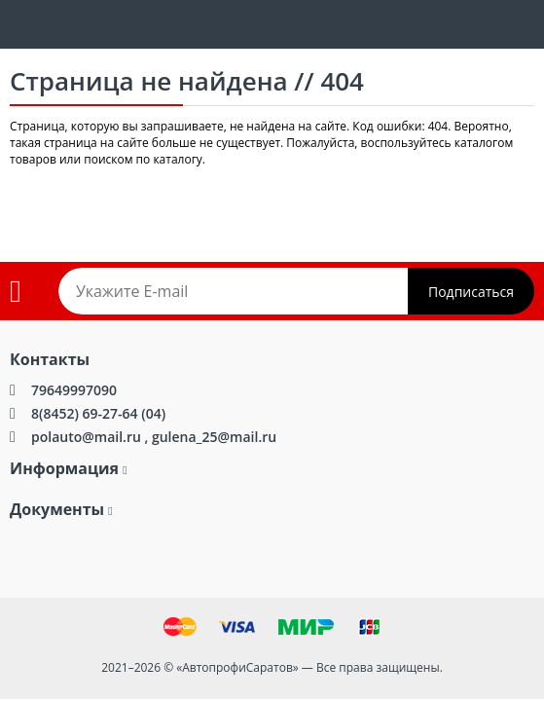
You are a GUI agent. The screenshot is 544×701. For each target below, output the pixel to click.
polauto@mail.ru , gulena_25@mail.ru (153, 436)
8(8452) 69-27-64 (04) (98, 413)
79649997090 (74, 390)
